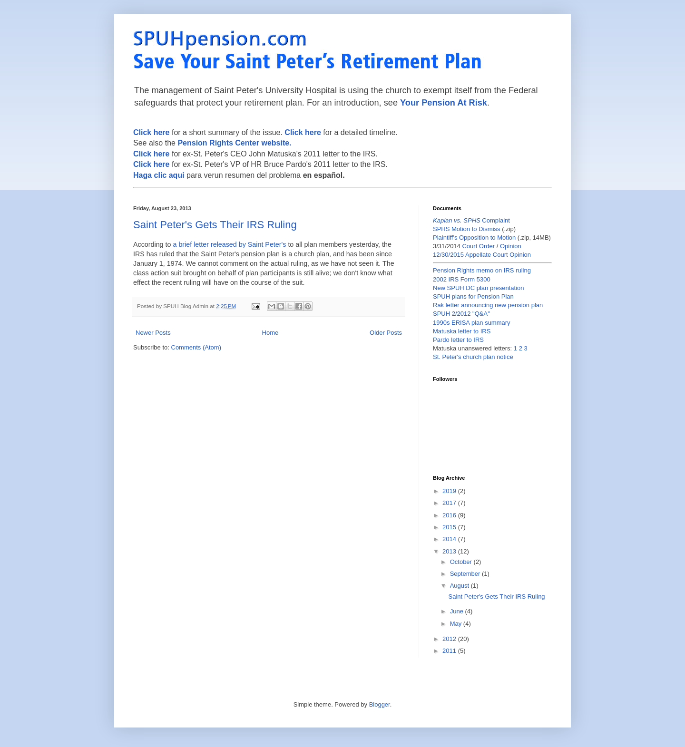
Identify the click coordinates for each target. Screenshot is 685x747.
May (456, 623)
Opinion (510, 246)
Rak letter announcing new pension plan (488, 305)
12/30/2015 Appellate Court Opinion (482, 254)
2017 (450, 502)
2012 (450, 638)
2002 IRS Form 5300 (461, 279)
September (466, 573)
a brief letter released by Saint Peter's (229, 244)
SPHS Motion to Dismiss (466, 229)
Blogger (379, 704)
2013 (450, 551)
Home (270, 332)
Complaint (471, 220)
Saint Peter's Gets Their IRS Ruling (215, 225)
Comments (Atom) (196, 347)
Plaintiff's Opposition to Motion (474, 237)
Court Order (478, 246)
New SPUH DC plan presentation (478, 287)
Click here (151, 132)
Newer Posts (153, 332)
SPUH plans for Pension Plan (473, 296)
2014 (450, 539)
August (460, 585)
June (457, 611)
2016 (450, 515)
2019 (450, 491)
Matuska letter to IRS (461, 331)
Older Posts (386, 332)
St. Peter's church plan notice (473, 356)
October (462, 561)
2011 (450, 650)
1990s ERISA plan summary (471, 322)
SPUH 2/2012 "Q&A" (461, 313)
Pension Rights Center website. (234, 143)
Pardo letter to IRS (458, 339)
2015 (450, 527)
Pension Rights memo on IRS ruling (482, 270)
